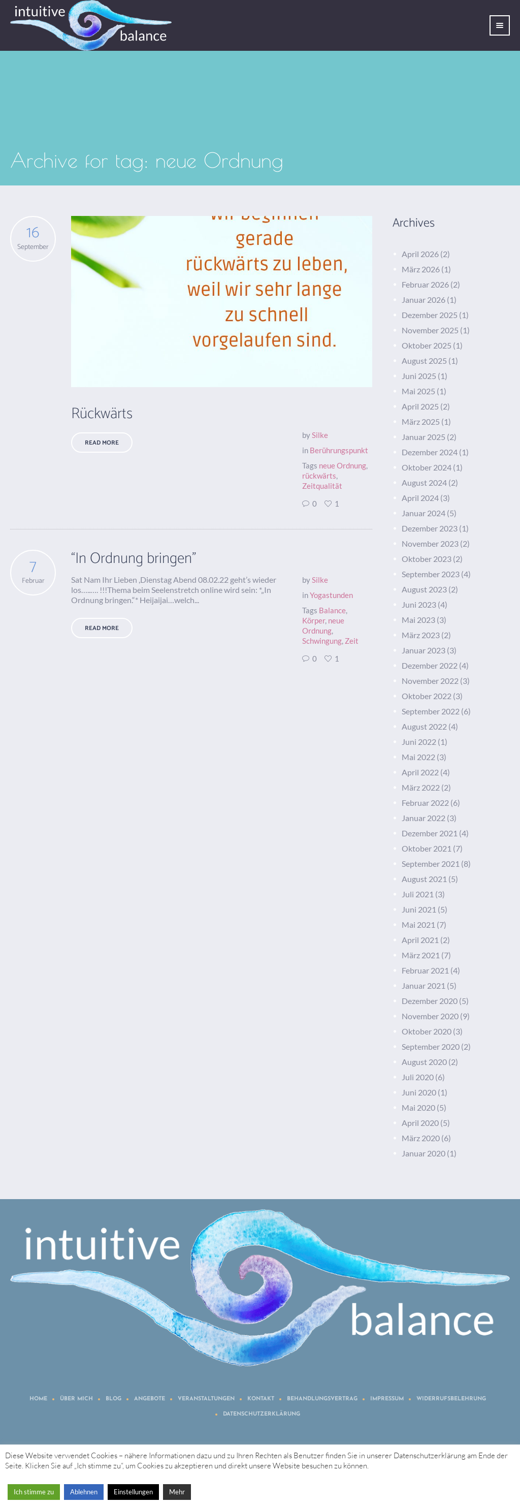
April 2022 (420, 772)
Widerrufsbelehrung (451, 1399)
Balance (332, 610)
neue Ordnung (342, 465)
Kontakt (260, 1399)
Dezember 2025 (430, 315)
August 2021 (424, 879)
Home (38, 1399)
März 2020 (421, 1138)
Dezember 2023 (430, 528)
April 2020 (420, 1122)
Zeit (352, 640)
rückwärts (319, 475)
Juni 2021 (419, 909)
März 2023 (421, 635)
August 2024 (424, 482)
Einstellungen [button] (133, 1492)
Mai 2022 (418, 757)
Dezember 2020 (430, 1001)
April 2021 (420, 940)
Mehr (177, 1492)
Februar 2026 (425, 284)
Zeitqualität (322, 485)
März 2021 (421, 955)
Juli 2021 (418, 894)
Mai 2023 (418, 619)
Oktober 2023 (426, 558)
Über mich (76, 1399)
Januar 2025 (423, 437)
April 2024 (420, 498)
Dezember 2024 (430, 452)
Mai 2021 (418, 924)
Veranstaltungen (206, 1399)
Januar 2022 (423, 818)
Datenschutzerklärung (261, 1414)
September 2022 (431, 711)
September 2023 (431, 574)
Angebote (149, 1399)
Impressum (387, 1399)
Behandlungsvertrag (322, 1399)
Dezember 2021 (430, 833)
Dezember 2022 (430, 665)
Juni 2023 (419, 604)
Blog (113, 1399)
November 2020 (430, 1016)
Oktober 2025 (426, 345)
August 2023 (424, 589)
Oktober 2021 (426, 848)
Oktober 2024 (426, 467)
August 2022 (424, 726)
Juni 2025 (419, 376)
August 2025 (424, 360)
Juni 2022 (419, 741)
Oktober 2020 (426, 1031)
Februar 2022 (425, 802)
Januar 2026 (423, 299)
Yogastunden (331, 595)
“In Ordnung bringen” (133, 558)
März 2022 (421, 787)
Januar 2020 (423, 1153)
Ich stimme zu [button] (34, 1492)
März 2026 (421, 269)
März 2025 (421, 421)
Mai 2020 (418, 1107)
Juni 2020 (419, 1092)
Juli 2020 (418, 1077)
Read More (102, 443)
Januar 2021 (423, 985)
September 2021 (431, 863)
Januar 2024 (423, 513)
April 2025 (420, 406)
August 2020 (424, 1061)
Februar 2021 (425, 970)
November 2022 (430, 680)
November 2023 (430, 543)
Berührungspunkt (339, 450)
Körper (313, 620)
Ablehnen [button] (84, 1492)
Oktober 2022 (426, 696)
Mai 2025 (418, 391)
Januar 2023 (423, 650)
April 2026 (420, 254)
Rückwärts (102, 413)
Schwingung (322, 640)
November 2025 (430, 330)
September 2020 (431, 1046)
